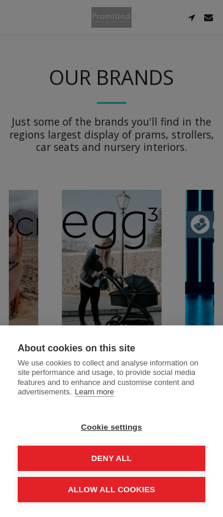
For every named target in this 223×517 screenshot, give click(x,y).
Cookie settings (111, 427)
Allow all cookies (111, 489)
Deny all (111, 458)
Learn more (94, 391)
